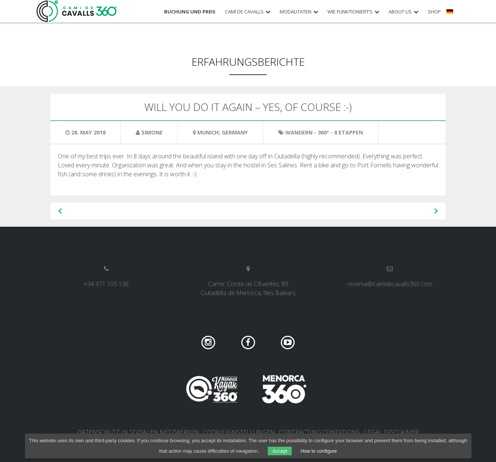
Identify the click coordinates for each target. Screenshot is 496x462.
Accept (279, 451)
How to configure (319, 451)
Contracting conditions (319, 432)
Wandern (299, 132)
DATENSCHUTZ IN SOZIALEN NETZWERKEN (138, 432)
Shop (434, 12)
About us (400, 12)
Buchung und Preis (190, 12)
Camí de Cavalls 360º (76, 11)
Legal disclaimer (391, 432)
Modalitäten (295, 12)
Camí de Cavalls (244, 12)
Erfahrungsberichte (248, 62)
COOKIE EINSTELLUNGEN (239, 432)
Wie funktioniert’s (350, 12)
